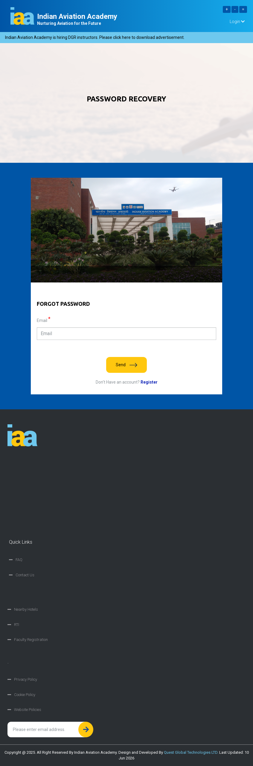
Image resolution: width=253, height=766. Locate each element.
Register (149, 382)
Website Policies (27, 709)
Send (126, 364)
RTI (16, 624)
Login (237, 21)
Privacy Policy (25, 679)
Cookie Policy (24, 694)
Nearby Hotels (26, 609)
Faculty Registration (31, 639)
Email (44, 320)
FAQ (19, 559)
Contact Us (25, 575)
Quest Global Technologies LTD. (191, 752)
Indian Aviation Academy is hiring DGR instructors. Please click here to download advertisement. (96, 37)
